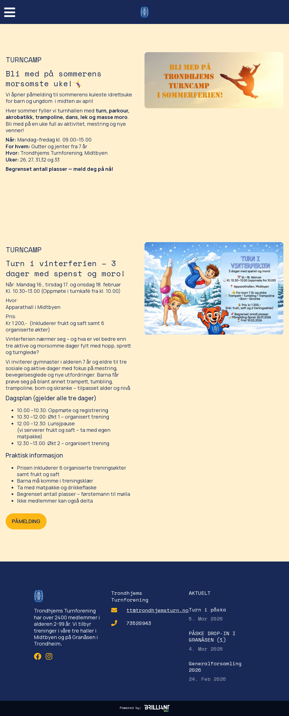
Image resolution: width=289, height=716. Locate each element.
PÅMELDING (26, 521)
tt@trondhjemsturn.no (157, 610)
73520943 (138, 623)
